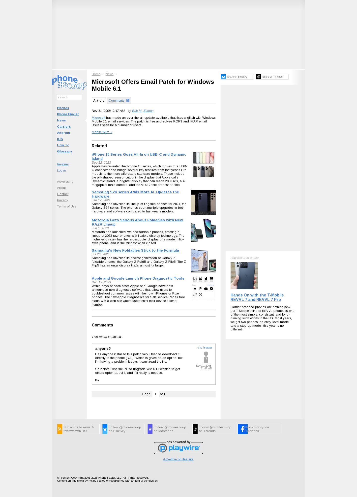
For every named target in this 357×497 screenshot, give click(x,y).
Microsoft (98, 117)
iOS (60, 139)
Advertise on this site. (178, 459)
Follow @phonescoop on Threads (215, 429)
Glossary (64, 151)
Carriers (64, 126)
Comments (102, 325)
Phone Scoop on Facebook (256, 429)
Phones (63, 108)
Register (63, 164)
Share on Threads (272, 76)
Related (99, 146)
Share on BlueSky (237, 76)
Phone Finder (68, 114)
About (61, 188)
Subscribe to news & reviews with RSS (78, 429)
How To (63, 145)
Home (96, 74)
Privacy (62, 200)
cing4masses (205, 347)
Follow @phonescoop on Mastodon (170, 429)
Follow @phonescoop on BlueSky (125, 429)
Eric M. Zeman (142, 111)
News (61, 120)
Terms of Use (66, 206)
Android (63, 133)
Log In (61, 170)
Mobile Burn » (102, 132)
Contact (62, 194)
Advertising (65, 181)
